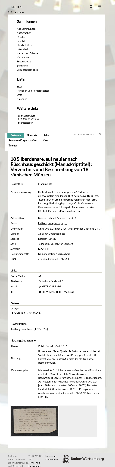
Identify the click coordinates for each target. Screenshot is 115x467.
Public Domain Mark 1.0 (51, 346)
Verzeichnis (63, 253)
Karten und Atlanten (28, 53)
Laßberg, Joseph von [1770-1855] (29, 329)
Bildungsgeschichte (27, 69)
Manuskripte (45, 183)
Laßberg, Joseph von (49, 223)
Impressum (50, 456)
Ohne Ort (43, 228)
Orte (19, 94)
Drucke (21, 36)
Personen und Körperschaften (33, 90)
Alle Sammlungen (26, 28)
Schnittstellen (25, 122)
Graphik (21, 41)
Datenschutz (51, 459)
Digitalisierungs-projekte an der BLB (28, 117)
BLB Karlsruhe (16, 12)
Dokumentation (47, 253)
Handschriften (24, 45)
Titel (19, 86)
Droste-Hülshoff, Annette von (54, 217)
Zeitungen (22, 65)
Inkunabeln (23, 49)
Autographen (24, 32)
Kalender (22, 98)
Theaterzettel (24, 61)
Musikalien (23, 57)
